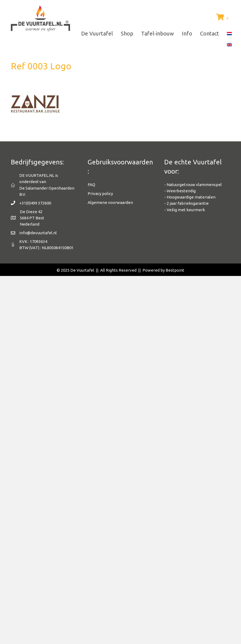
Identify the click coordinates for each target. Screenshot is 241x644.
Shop (127, 33)
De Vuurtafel (97, 33)
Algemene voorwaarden (110, 202)
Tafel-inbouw (157, 33)
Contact (209, 33)
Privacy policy (100, 193)
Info (187, 33)
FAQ (91, 184)
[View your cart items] (223, 17)
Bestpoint (175, 270)
